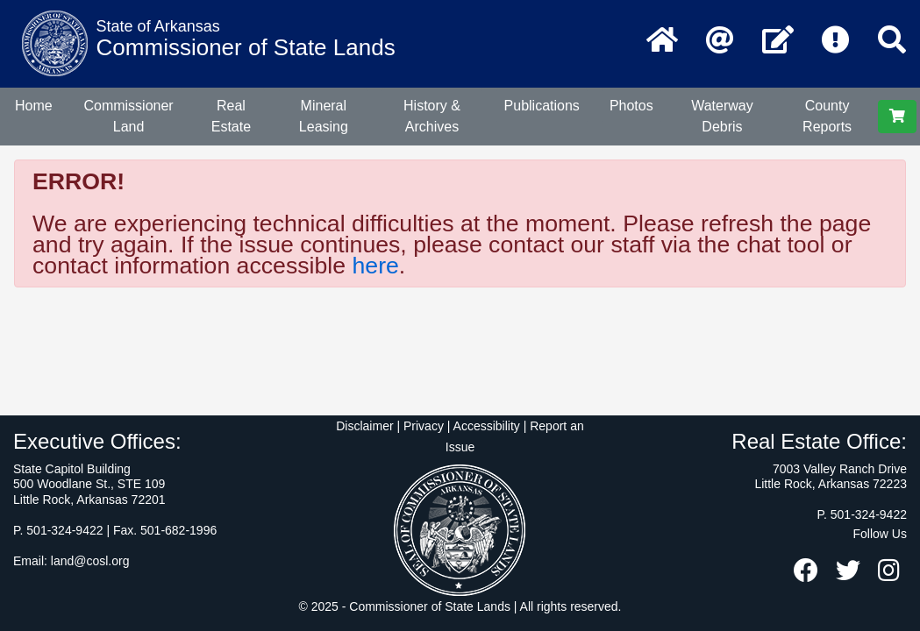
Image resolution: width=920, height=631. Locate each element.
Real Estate (231, 116)
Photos (631, 105)
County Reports (827, 116)
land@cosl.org (90, 561)
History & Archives (431, 116)
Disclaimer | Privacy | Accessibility (428, 426)
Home (34, 105)
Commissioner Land (128, 116)
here (375, 265)
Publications (542, 105)
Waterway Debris (722, 116)
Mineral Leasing (323, 116)
